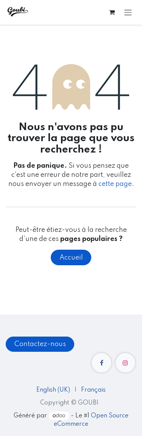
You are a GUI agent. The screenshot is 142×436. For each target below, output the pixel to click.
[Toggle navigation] (128, 12)
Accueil (71, 257)
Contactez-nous (40, 344)
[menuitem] (53, 390)
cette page (115, 184)
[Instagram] (125, 363)
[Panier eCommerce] (112, 12)
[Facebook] (101, 363)
